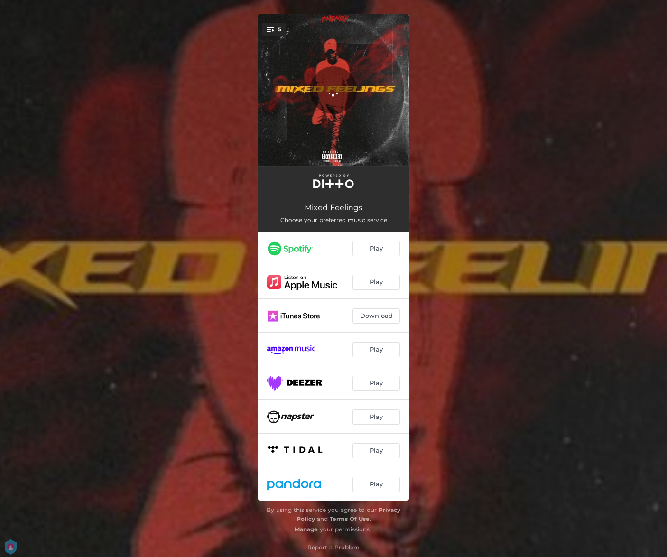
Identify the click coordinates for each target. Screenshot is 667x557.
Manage (306, 529)
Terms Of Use (350, 518)
